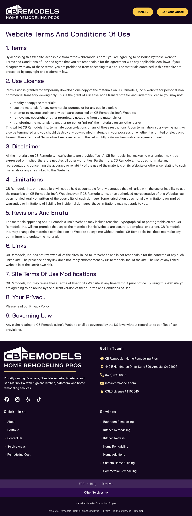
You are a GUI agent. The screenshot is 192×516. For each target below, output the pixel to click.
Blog (93, 484)
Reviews (107, 484)
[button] (142, 12)
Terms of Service (122, 510)
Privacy (106, 510)
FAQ (82, 484)
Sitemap (139, 510)
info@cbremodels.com (120, 383)
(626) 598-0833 (115, 375)
